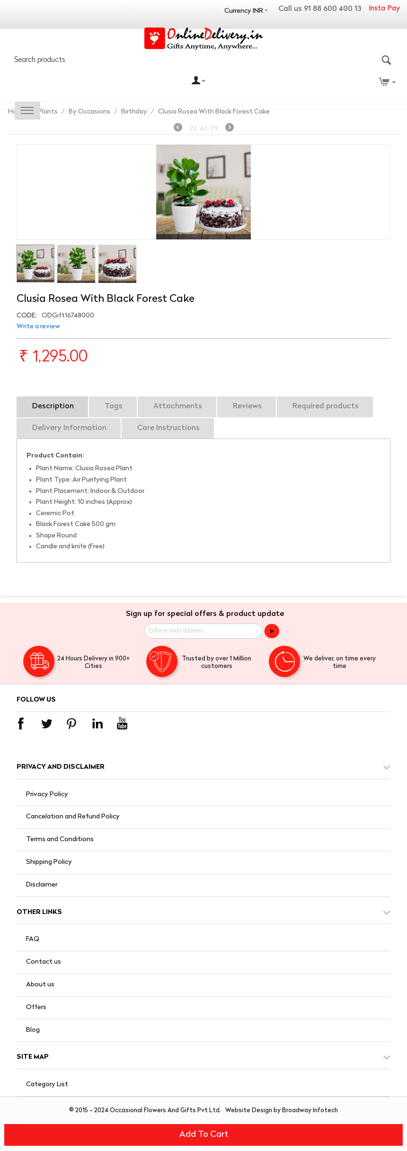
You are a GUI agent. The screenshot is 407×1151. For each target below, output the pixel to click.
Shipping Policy (49, 862)
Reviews (247, 406)
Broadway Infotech (310, 1110)
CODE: (27, 315)
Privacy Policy (47, 794)
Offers (36, 1007)
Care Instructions (168, 428)
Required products (325, 406)
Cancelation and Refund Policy (73, 816)
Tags (114, 406)
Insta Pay (384, 8)
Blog (33, 1030)
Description (53, 406)
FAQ (32, 939)
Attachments (177, 406)
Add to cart (203, 1134)
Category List (47, 1084)
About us (40, 984)
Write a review (38, 326)
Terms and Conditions (60, 839)
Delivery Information (69, 428)
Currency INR (243, 11)
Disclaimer (41, 884)
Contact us (43, 962)
